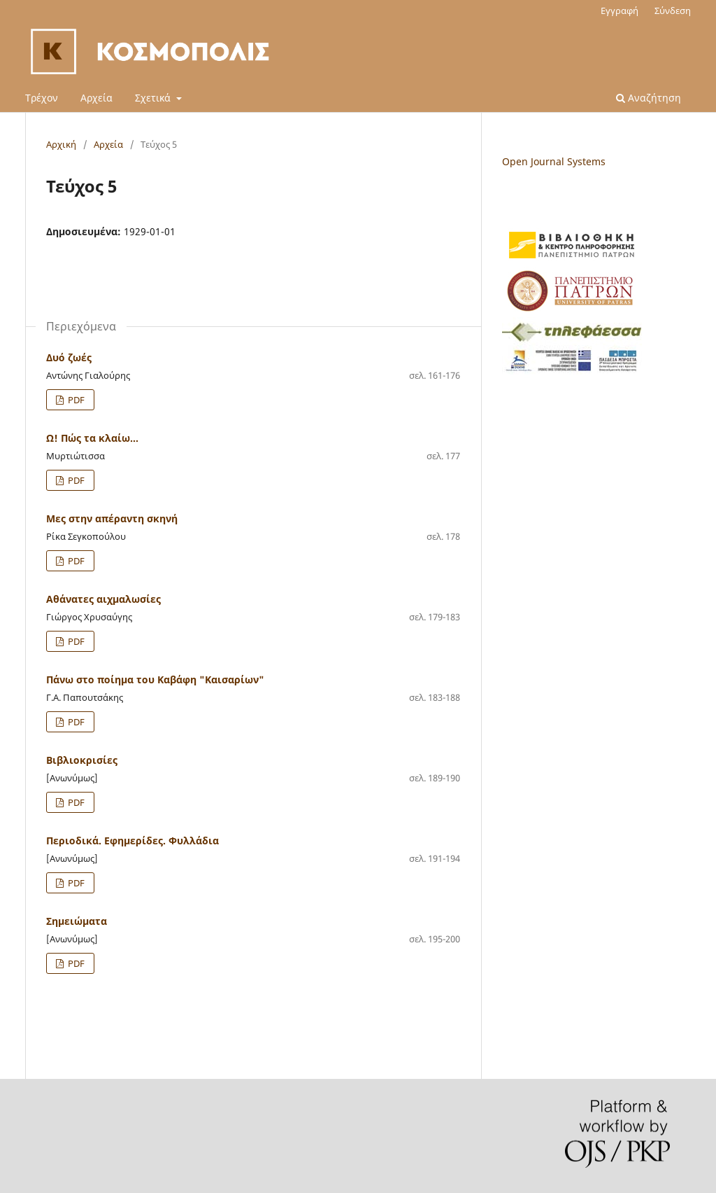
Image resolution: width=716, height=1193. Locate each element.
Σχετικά (154, 97)
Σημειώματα (76, 921)
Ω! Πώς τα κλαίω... (92, 438)
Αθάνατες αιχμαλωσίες (103, 599)
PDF (75, 399)
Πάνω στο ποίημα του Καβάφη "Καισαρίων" (155, 679)
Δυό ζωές (69, 357)
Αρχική (61, 144)
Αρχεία (96, 97)
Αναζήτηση (648, 97)
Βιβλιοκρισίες (81, 760)
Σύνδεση (672, 10)
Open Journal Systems (554, 161)
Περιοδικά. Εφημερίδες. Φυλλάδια (132, 840)
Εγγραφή (619, 10)
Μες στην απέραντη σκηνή (112, 518)
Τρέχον (41, 97)
